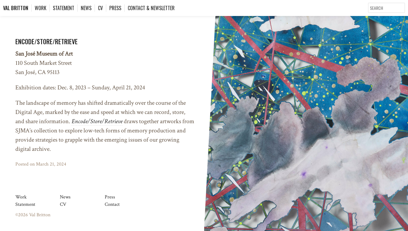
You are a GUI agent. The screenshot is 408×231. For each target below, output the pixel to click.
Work (40, 8)
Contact (112, 204)
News (86, 8)
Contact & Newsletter (151, 8)
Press (115, 8)
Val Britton (15, 8)
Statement (63, 8)
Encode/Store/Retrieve (46, 41)
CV (100, 8)
